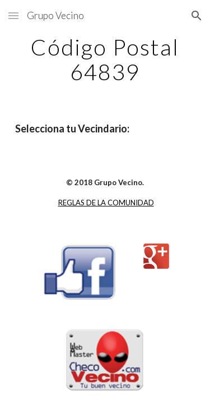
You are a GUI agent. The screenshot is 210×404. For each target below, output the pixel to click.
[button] (13, 15)
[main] (105, 59)
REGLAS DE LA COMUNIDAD (106, 202)
